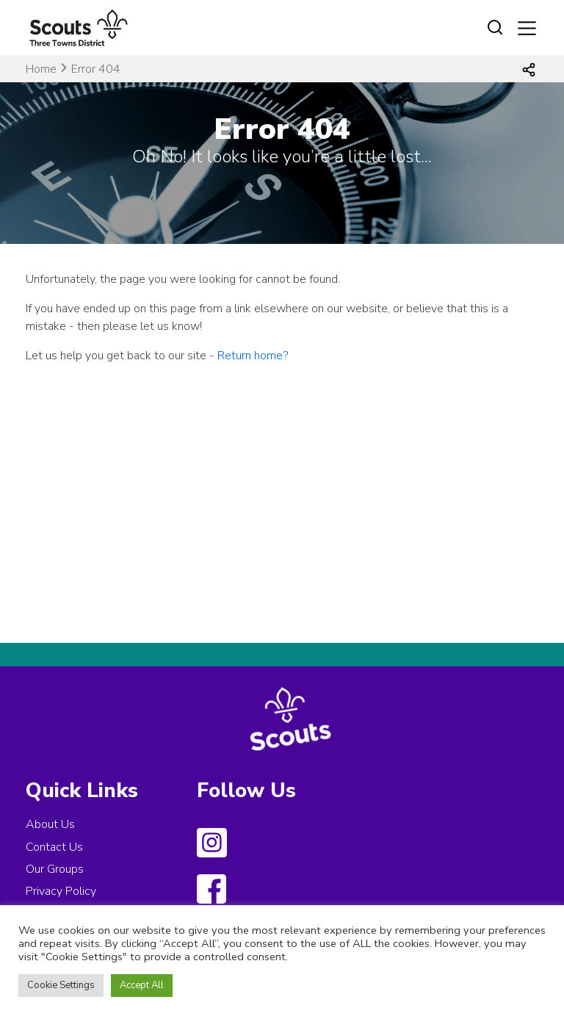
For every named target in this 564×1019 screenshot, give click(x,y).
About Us (50, 824)
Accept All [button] (142, 985)
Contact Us (54, 847)
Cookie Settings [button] (61, 985)
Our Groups (55, 869)
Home (41, 69)
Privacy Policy (61, 891)
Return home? (252, 356)
